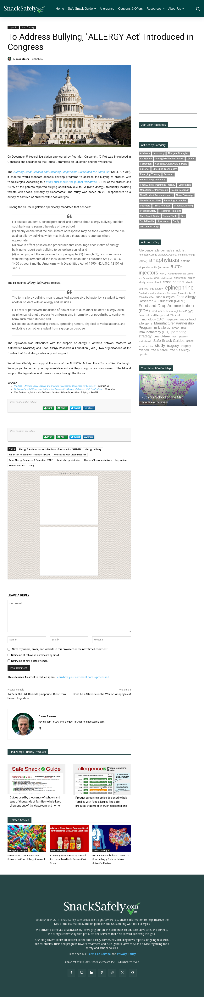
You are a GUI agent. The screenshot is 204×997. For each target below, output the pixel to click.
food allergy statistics (68, 460)
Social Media (147, 221)
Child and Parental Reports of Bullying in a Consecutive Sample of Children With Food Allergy (58, 389)
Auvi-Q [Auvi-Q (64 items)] (163, 274)
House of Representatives (98, 460)
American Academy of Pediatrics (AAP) (29, 454)
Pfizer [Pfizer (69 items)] (174, 336)
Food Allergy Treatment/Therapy (157, 184)
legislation (121, 460)
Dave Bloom (22, 58)
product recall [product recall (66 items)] (145, 341)
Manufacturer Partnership (154, 190)
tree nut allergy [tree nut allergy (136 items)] (180, 350)
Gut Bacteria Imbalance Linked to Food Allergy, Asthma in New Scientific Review (110, 859)
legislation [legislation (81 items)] (173, 319)
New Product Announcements (156, 195)
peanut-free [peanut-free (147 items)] (161, 336)
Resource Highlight (170, 211)
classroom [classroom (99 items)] (180, 278)
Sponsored (163, 221)
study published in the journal (71, 182)
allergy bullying (93, 449)
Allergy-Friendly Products (169, 158)
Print (48, 408)
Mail (61, 408)
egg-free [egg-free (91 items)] (143, 288)
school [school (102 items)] (190, 340)
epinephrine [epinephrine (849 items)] (179, 287)
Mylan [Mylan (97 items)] (175, 327)
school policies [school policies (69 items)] (146, 346)
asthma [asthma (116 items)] (185, 260)
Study (176, 221)
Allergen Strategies (178, 153)
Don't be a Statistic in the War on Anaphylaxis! (102, 694)
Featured (168, 174)
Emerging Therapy (18, 850)
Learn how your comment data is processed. (83, 677)
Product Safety (148, 211)
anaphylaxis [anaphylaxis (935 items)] (164, 260)
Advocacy (158, 153)
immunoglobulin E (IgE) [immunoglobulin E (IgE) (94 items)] (179, 311)
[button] (197, 9)
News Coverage (28, 27)
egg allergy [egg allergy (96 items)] (156, 288)
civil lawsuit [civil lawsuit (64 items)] (166, 278)
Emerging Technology (165, 169)
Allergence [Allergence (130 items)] (146, 250)
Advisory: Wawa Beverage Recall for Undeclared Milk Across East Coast (68, 859)
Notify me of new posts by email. (29, 660)
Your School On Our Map (156, 368)
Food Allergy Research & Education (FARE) (31, 460)
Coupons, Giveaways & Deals (171, 163)
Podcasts (145, 205)
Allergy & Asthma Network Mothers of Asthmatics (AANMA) (50, 449)
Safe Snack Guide (149, 216)
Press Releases (162, 205)
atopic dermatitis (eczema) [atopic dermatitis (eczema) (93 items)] (154, 267)
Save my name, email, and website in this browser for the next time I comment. (60, 649)
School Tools (170, 216)
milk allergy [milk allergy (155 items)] (162, 328)
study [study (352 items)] (160, 345)
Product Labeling (183, 205)
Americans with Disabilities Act (70, 454)
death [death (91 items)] (189, 282)
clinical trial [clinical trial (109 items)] (154, 282)
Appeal (191, 158)
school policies (17, 465)
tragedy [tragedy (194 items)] (173, 346)
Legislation (13, 27)
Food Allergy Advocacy (152, 179)
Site (183, 216)
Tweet (75, 408)
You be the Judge (149, 226)
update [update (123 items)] (143, 354)
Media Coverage (180, 190)
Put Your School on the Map (162, 397)
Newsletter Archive (150, 200)
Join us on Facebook (153, 124)
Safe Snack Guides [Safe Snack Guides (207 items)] (168, 341)
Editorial (144, 169)
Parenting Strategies (175, 200)
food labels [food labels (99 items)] (158, 311)
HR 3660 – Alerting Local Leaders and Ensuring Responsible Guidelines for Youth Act (54, 386)
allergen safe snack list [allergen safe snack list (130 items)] (170, 250)
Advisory (145, 153)
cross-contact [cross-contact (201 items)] (173, 282)
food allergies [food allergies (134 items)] (165, 297)
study (31, 465)
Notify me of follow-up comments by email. (35, 655)
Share (89, 408)
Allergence (146, 158)
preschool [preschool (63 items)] (183, 336)
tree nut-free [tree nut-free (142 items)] (159, 350)
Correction (146, 163)
